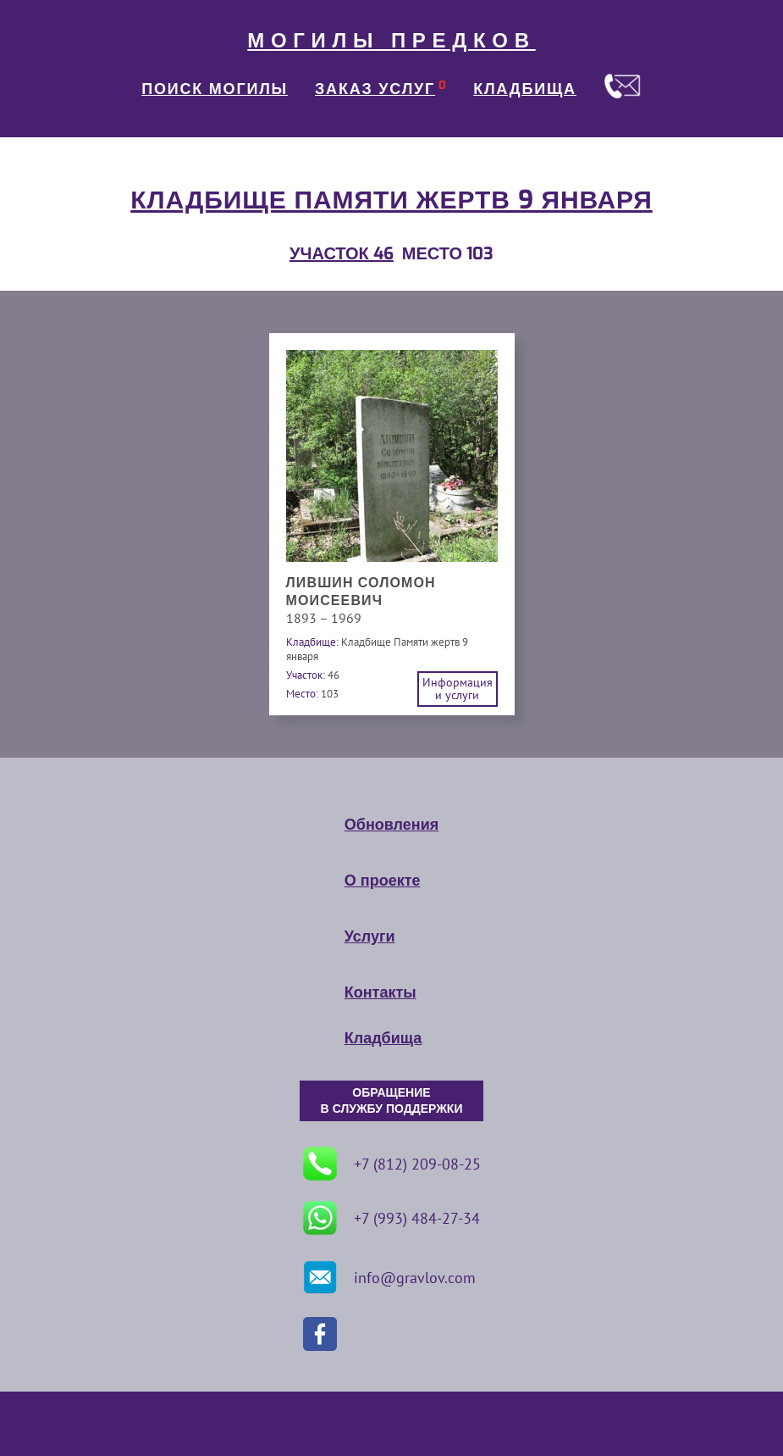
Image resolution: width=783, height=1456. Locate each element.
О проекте (383, 880)
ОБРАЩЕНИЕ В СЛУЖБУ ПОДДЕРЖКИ (392, 1101)
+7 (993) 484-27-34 (391, 1218)
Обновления (391, 824)
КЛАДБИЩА (524, 89)
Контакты (380, 992)
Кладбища (383, 1038)
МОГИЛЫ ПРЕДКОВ (391, 40)
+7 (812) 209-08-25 (392, 1164)
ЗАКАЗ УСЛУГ (375, 89)
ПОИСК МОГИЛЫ (214, 89)
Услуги (370, 936)
